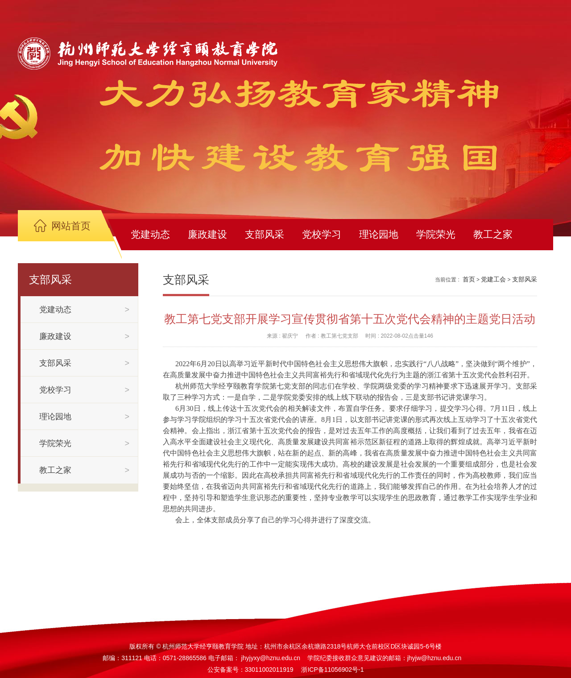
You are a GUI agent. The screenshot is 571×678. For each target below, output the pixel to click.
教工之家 (493, 234)
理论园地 (378, 234)
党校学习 (321, 234)
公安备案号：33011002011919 (250, 669)
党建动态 (150, 234)
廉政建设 (207, 234)
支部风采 (264, 234)
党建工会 (493, 279)
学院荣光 (435, 234)
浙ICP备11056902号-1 (332, 669)
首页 (469, 279)
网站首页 (71, 226)
